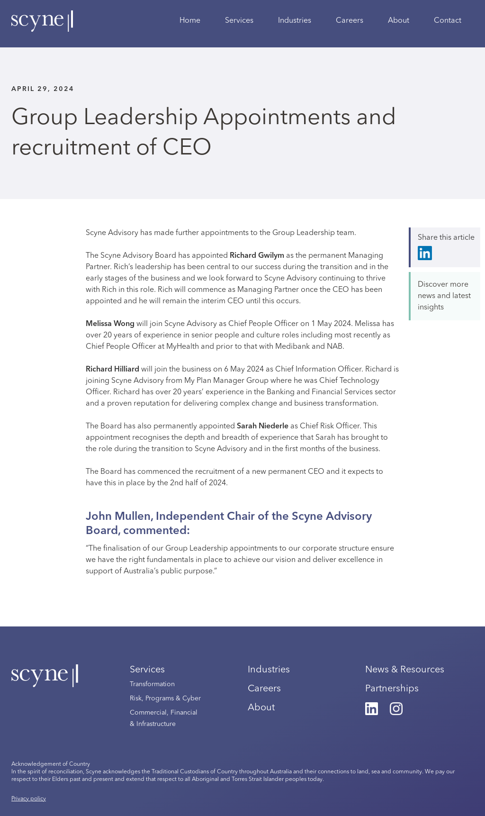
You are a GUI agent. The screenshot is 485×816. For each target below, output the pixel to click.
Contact (447, 21)
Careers (349, 21)
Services (147, 670)
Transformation (152, 684)
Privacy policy (28, 799)
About (398, 21)
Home (190, 21)
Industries (294, 21)
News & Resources (404, 670)
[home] (42, 26)
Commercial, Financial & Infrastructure (164, 718)
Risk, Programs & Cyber (165, 698)
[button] (239, 26)
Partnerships (392, 689)
